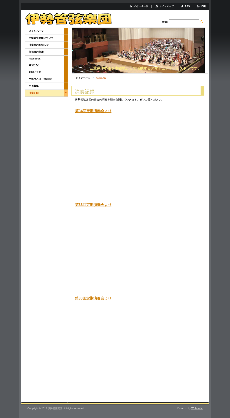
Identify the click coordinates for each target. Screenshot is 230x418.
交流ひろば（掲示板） (41, 79)
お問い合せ (35, 72)
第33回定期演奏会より (93, 205)
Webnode (197, 408)
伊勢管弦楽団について (41, 38)
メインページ (82, 78)
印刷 (203, 6)
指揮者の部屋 (36, 51)
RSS (187, 6)
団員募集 (34, 86)
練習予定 (34, 65)
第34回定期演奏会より (93, 111)
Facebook (34, 58)
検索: (165, 22)
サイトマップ (166, 6)
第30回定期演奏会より (93, 298)
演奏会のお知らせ (39, 45)
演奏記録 (34, 93)
